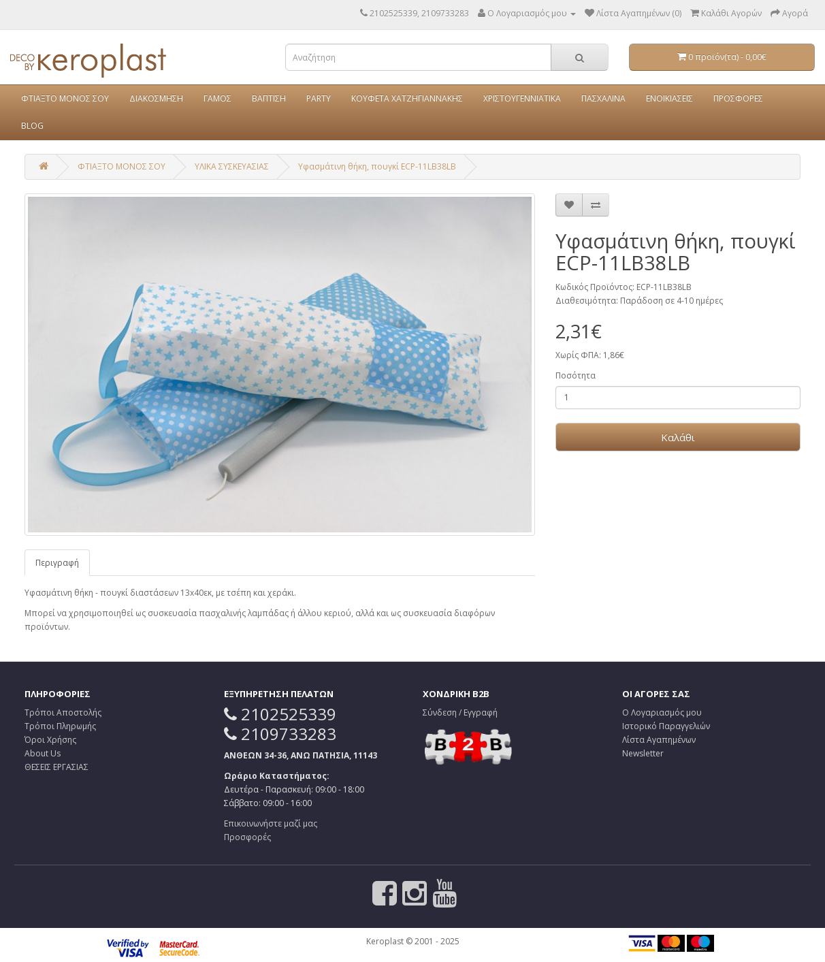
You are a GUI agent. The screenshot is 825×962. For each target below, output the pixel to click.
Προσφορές (247, 837)
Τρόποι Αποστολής (63, 712)
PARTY (318, 98)
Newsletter (643, 753)
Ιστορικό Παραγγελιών (666, 726)
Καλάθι (678, 437)
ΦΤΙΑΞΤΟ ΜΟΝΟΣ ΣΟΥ (65, 98)
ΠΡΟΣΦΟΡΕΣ (738, 98)
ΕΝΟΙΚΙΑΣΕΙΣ (669, 98)
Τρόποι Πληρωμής (60, 726)
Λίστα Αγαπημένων (659, 739)
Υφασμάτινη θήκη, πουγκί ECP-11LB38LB (377, 166)
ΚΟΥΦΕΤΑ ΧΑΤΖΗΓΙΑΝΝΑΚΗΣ (407, 98)
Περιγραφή (57, 562)
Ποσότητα (575, 375)
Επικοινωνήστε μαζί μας (270, 823)
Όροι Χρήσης (50, 739)
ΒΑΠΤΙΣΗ (269, 98)
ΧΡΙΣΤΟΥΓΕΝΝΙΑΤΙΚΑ (522, 98)
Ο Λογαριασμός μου (662, 712)
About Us (43, 753)
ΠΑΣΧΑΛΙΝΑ (603, 98)
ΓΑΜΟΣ (217, 98)
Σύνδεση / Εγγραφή (460, 712)
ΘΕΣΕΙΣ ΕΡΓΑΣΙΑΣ (56, 767)
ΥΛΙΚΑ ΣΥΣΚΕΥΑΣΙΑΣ (232, 166)
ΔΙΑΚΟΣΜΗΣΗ (156, 98)
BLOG (32, 125)
